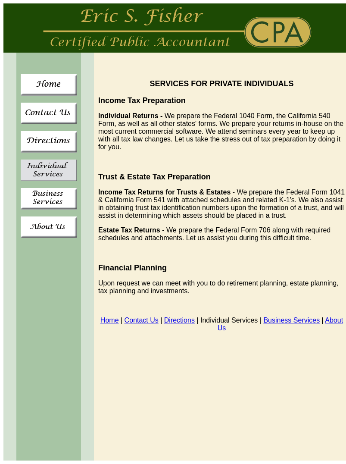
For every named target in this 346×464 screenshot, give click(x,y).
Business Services (291, 320)
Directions (179, 320)
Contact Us (142, 320)
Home (109, 320)
